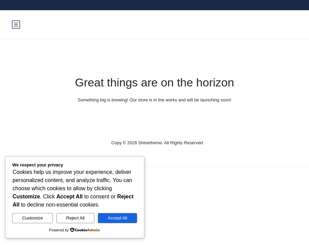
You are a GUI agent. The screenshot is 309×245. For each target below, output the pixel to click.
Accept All (117, 217)
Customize (32, 217)
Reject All (75, 217)
